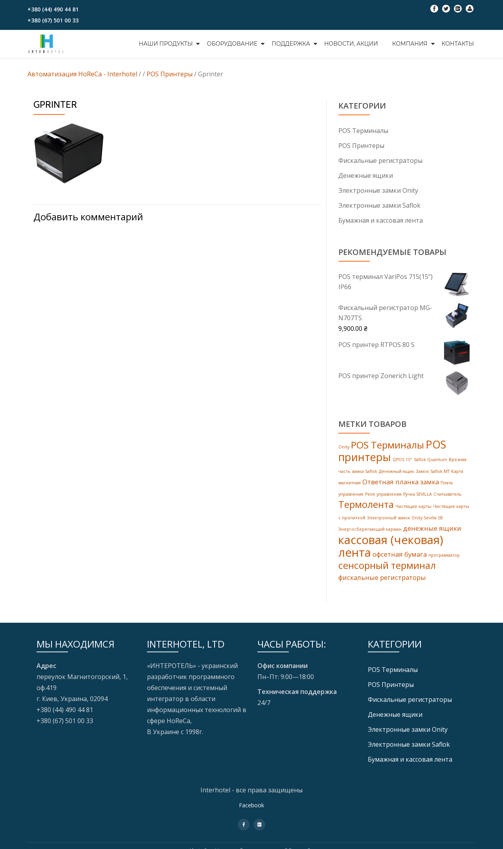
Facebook (251, 812)
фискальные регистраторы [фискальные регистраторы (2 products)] (382, 584)
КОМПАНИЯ (410, 43)
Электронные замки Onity (378, 190)
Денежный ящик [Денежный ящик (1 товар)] (396, 474)
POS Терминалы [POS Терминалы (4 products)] (387, 446)
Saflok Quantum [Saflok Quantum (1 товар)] (430, 462)
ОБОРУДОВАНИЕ (232, 43)
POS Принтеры (361, 145)
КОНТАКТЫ (458, 43)
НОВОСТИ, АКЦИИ (351, 43)
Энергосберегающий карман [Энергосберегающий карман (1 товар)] (370, 534)
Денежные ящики (365, 175)
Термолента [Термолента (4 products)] (366, 508)
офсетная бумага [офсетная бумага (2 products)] (400, 560)
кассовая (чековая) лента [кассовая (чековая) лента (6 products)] (390, 551)
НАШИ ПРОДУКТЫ (166, 43)
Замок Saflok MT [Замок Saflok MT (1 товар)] (433, 474)
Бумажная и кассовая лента (380, 220)
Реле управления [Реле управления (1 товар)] (383, 497)
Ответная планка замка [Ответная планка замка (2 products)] (400, 484)
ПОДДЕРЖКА (291, 43)
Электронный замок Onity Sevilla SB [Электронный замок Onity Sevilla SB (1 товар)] (405, 522)
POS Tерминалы (363, 130)
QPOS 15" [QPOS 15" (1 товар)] (402, 462)
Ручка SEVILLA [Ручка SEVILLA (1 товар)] (417, 497)
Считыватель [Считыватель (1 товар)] (447, 497)
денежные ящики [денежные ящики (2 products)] (432, 533)
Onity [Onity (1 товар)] (343, 449)
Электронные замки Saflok (379, 205)
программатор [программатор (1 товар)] (444, 561)
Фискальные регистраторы (380, 160)
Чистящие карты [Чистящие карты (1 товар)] (413, 510)
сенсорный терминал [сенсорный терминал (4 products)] (387, 571)
